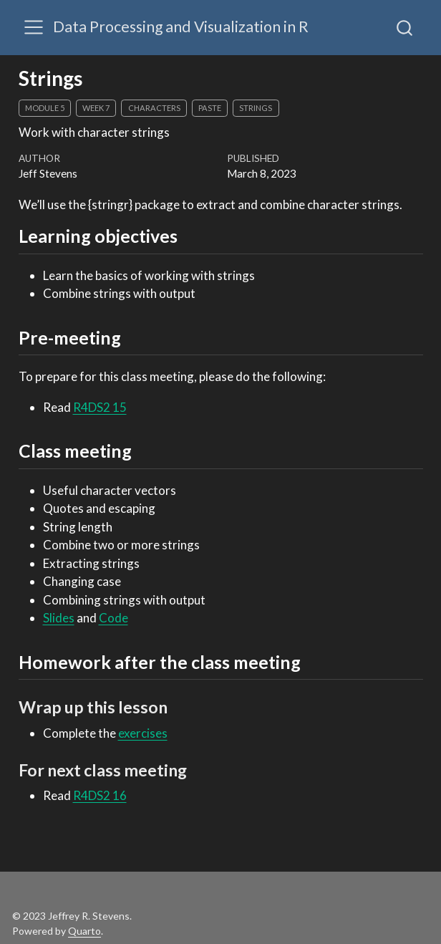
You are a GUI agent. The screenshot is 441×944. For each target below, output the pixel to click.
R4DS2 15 (100, 407)
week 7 (96, 107)
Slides (58, 617)
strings (255, 107)
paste (209, 107)
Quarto (84, 931)
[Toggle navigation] (33, 27)
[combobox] (405, 27)
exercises (143, 733)
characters (154, 107)
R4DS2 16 (100, 795)
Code (113, 617)
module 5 (44, 107)
